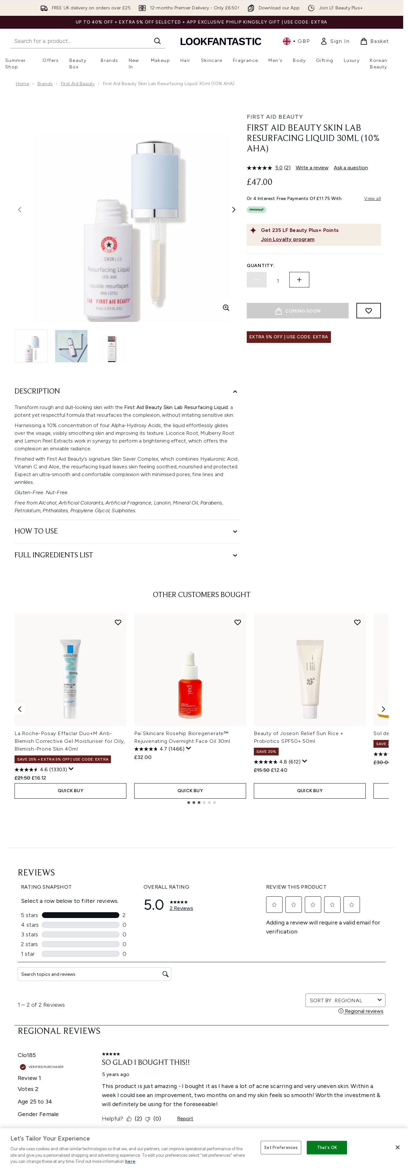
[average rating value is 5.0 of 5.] (265, 167)
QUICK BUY (70, 791)
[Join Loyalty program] (319, 239)
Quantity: (260, 265)
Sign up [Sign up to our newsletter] (175, 943)
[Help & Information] (201, 1043)
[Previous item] (20, 709)
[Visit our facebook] (285, 944)
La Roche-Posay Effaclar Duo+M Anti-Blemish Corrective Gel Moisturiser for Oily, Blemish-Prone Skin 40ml (70, 741)
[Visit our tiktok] (347, 944)
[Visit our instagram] (316, 944)
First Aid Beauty (78, 83)
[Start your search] (87, 41)
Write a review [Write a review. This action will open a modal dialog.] (312, 168)
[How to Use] (127, 532)
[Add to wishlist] (368, 310)
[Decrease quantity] (257, 279)
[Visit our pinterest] (362, 944)
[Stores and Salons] (202, 1101)
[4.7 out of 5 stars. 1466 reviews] (159, 749)
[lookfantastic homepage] (221, 41)
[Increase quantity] (299, 279)
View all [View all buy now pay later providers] (372, 198)
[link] (334, 41)
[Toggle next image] (234, 210)
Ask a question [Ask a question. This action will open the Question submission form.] (351, 168)
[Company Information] (202, 1062)
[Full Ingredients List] (127, 555)
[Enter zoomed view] (226, 307)
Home (22, 83)
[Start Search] (157, 41)
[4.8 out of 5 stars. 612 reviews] (277, 762)
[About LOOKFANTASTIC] (201, 1082)
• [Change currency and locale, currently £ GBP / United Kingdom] (296, 41)
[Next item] (383, 709)
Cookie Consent (201, 1025)
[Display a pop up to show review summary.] (71, 769)
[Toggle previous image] (20, 210)
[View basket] (374, 41)
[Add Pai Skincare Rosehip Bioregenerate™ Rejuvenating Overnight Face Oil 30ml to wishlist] (237, 622)
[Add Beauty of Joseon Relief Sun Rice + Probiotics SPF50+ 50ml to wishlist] (357, 622)
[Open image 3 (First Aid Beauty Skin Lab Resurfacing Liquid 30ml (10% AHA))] (111, 346)
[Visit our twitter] (300, 944)
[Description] (127, 392)
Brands (45, 83)
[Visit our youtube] (331, 944)
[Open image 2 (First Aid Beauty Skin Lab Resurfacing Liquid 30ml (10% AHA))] (71, 346)
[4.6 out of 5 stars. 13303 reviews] (41, 770)
